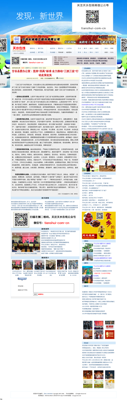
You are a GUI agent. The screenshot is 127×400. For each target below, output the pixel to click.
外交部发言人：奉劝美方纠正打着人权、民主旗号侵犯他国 (58, 231)
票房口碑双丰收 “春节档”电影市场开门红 (94, 299)
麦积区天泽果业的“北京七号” (102, 255)
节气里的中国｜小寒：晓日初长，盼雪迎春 (94, 210)
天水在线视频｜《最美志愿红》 (102, 253)
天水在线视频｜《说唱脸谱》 (102, 251)
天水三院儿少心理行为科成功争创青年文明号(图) (96, 121)
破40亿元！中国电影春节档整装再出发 (93, 297)
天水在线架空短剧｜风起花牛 (102, 248)
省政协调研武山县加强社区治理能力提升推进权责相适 (97, 83)
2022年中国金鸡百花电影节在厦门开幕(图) (94, 313)
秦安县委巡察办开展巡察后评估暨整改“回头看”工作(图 (27, 207)
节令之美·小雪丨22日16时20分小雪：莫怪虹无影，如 (97, 360)
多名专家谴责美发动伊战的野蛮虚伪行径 (53, 240)
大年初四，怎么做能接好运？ (90, 188)
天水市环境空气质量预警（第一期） (92, 109)
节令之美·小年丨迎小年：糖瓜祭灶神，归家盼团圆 (97, 207)
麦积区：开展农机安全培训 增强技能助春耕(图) (95, 97)
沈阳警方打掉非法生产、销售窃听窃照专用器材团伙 (56, 251)
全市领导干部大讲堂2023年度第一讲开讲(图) (39, 273)
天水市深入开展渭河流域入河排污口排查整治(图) (96, 112)
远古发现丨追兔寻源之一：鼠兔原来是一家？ (95, 200)
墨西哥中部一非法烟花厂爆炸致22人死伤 (53, 236)
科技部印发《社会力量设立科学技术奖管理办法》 (55, 233)
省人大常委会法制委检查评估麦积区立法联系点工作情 (97, 92)
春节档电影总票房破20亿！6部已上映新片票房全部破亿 (98, 301)
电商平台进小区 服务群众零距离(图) (92, 117)
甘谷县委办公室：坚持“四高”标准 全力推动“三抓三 (96, 71)
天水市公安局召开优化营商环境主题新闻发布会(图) (97, 78)
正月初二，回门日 (87, 195)
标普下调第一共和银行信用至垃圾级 (52, 253)
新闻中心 (28, 68)
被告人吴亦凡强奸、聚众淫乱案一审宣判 (94, 357)
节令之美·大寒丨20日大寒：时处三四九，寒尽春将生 (97, 202)
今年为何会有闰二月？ (88, 181)
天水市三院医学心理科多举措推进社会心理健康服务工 (97, 119)
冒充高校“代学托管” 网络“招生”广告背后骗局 (95, 345)
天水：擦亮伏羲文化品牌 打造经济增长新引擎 (28, 273)
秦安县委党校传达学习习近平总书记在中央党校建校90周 (61, 207)
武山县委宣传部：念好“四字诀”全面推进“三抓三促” (60, 201)
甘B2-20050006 (48, 393)
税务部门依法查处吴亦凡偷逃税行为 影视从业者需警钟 (98, 352)
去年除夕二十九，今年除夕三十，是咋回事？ (95, 205)
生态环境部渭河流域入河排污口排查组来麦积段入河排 (97, 90)
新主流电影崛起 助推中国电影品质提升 (93, 311)
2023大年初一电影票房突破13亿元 (92, 306)
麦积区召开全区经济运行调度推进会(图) (93, 88)
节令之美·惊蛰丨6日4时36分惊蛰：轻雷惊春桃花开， (97, 178)
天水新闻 (35, 68)
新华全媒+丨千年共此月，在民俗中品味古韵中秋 (96, 367)
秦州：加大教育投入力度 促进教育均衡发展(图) (95, 114)
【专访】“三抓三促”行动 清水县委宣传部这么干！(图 (26, 205)
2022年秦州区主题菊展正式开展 (102, 271)
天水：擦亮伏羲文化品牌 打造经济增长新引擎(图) (96, 107)
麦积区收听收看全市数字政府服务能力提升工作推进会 (97, 95)
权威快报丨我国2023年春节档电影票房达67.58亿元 (97, 292)
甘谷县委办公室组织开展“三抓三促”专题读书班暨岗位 (27, 203)
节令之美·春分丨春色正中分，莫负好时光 (53, 244)
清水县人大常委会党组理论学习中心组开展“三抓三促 (97, 129)
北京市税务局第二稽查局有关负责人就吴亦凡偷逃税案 (98, 350)
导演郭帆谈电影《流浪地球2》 (91, 309)
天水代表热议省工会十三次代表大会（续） (50, 273)
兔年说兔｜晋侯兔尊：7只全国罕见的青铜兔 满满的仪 (98, 185)
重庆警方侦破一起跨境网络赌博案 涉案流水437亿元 (97, 362)
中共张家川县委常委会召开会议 (54, 203)
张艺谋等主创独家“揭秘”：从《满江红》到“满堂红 (97, 294)
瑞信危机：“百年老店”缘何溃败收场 (51, 247)
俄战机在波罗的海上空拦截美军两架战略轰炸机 (55, 242)
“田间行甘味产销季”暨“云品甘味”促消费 (62, 273)
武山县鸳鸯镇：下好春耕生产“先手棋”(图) (94, 124)
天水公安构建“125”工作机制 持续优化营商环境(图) (96, 75)
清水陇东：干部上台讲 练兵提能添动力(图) (94, 126)
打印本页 (60, 78)
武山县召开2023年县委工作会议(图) (92, 80)
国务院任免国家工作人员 (48, 238)
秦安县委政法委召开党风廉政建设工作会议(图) (24, 209)
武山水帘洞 (96, 268)
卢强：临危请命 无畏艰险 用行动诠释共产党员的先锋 (97, 73)
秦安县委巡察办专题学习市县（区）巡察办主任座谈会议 (61, 205)
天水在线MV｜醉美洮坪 (100, 246)
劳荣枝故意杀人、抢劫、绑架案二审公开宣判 (95, 348)
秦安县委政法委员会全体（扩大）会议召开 (23, 201)
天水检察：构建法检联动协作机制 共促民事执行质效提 (98, 100)
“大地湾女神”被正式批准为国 (102, 260)
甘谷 (40, 68)
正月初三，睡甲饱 (87, 193)
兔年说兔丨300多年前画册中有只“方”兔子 (94, 190)
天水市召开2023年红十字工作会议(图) (26, 253)
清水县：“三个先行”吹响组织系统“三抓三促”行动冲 (60, 209)
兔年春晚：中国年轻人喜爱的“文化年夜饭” (94, 304)
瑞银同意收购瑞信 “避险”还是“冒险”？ (53, 249)
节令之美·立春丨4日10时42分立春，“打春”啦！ (96, 183)
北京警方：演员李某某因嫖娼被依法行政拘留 (95, 365)
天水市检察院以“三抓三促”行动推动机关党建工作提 (97, 102)
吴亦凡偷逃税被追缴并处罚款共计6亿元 (93, 355)
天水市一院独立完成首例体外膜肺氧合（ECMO (73, 273)
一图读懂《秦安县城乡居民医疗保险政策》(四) (95, 85)
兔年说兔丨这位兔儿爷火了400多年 (92, 198)
